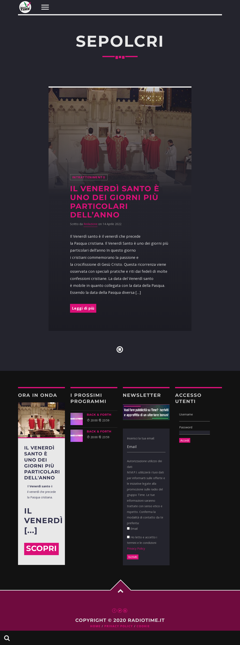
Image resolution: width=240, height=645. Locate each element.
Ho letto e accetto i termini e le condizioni (142, 542)
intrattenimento (88, 177)
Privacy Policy (136, 548)
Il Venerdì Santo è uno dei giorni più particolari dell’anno (114, 202)
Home (95, 626)
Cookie (143, 626)
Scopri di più (41, 549)
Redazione (90, 224)
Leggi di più (83, 308)
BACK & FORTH (99, 414)
